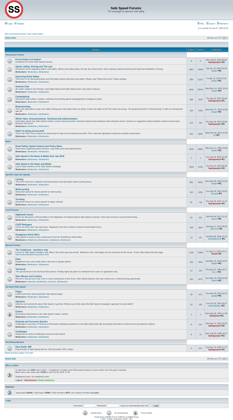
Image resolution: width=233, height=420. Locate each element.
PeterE (214, 254)
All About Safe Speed (15, 287)
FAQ (200, 24)
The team (29, 353)
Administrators (30, 380)
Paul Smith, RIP (23, 347)
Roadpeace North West (27, 234)
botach (215, 71)
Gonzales (94, 393)
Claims (19, 311)
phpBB (107, 417)
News (8, 141)
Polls (18, 259)
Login (9, 24)
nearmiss (32, 281)
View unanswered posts (15, 34)
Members (222, 24)
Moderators (33, 72)
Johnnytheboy (214, 306)
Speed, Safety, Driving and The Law (33, 66)
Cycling (19, 179)
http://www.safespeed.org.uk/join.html (32, 254)
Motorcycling (22, 189)
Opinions (20, 301)
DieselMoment (214, 239)
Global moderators (46, 380)
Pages (18, 291)
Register (19, 24)
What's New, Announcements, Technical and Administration (46, 119)
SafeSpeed (215, 316)
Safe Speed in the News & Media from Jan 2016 (39, 156)
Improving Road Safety (27, 76)
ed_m (214, 272)
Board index (10, 38)
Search (210, 24)
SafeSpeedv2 (214, 62)
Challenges (21, 331)
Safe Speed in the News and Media (33, 164)
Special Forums (12, 245)
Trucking (20, 199)
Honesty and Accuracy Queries (31, 321)
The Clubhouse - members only (31, 250)
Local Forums (12, 210)
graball (215, 296)
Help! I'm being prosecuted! (29, 131)
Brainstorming (22, 106)
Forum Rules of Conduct (28, 59)
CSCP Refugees (23, 224)
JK (214, 135)
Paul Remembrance (14, 342)
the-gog (214, 193)
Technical (20, 269)
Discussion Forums (14, 55)
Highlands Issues (24, 214)
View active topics (35, 34)
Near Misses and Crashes (28, 276)
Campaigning (22, 96)
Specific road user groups (17, 175)
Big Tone (214, 229)
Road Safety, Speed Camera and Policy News (38, 146)
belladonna (32, 240)
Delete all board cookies (14, 353)
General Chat (22, 86)
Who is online (12, 365)
